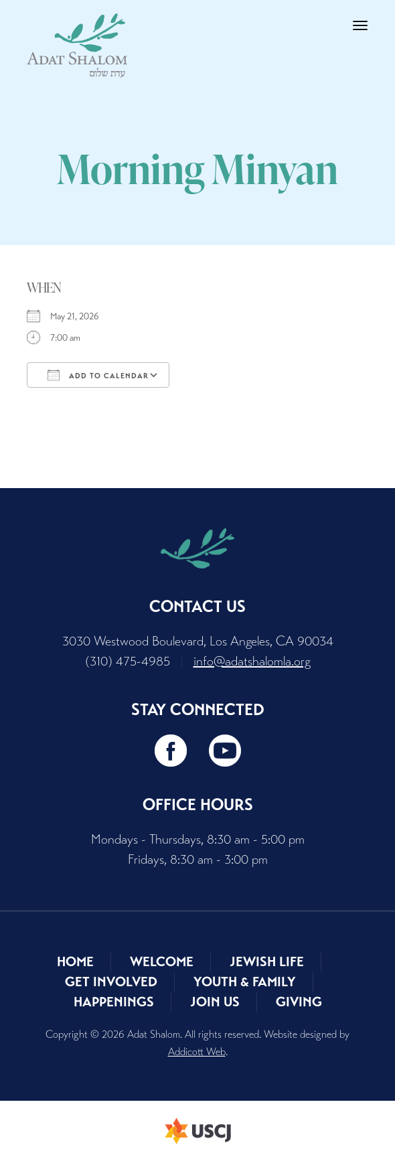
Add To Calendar (98, 375)
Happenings (114, 1002)
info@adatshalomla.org (252, 661)
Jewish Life (267, 961)
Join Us (215, 1002)
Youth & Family (244, 982)
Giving (299, 1002)
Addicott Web (197, 1051)
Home (75, 961)
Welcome (161, 961)
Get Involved (111, 982)
